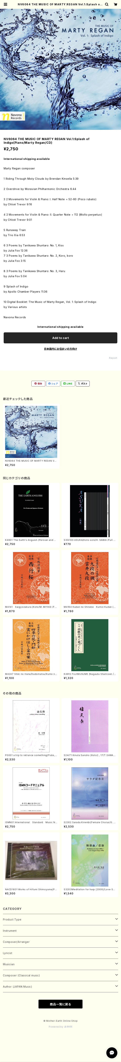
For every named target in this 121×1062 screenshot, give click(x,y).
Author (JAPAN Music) (17, 986)
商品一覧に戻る (60, 1004)
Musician (8, 964)
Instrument (10, 930)
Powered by (60, 1026)
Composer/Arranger (16, 941)
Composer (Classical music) (21, 975)
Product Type (12, 919)
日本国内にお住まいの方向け (60, 348)
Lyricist (7, 953)
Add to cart (60, 338)
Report (113, 358)
